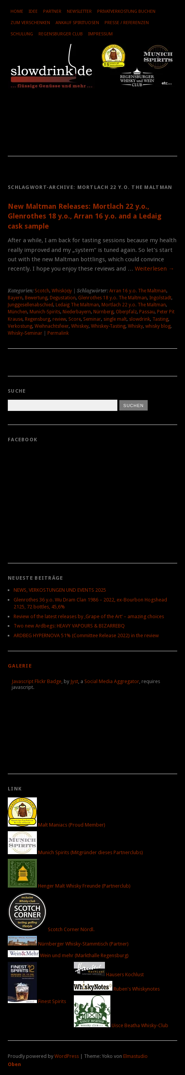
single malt (115, 319)
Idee (33, 11)
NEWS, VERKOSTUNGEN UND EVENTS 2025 (60, 590)
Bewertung (36, 298)
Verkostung (20, 326)
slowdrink (139, 319)
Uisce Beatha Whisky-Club (121, 1025)
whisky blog (158, 326)
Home (16, 11)
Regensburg (37, 319)
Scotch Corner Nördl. (51, 929)
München (17, 312)
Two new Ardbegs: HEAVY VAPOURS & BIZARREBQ (69, 626)
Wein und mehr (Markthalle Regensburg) (68, 955)
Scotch (42, 291)
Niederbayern (77, 312)
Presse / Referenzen (127, 22)
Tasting (160, 319)
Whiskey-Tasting (108, 326)
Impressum (100, 34)
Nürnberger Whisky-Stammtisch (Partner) (68, 944)
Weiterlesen (154, 268)
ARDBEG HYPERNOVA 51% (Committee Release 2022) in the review (86, 635)
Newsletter (79, 11)
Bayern (15, 298)
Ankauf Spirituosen (77, 22)
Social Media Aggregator (111, 681)
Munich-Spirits (45, 312)
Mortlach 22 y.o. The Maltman (133, 305)
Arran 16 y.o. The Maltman (137, 291)
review (59, 319)
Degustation (63, 298)
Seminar (92, 319)
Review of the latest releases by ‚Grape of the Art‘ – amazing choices (89, 616)
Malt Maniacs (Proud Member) (56, 825)
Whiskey (80, 326)
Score (74, 319)
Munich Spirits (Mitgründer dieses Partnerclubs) (75, 852)
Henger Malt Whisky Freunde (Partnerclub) (69, 886)
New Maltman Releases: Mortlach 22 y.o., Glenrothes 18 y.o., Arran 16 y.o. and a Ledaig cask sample (84, 216)
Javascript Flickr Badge (36, 681)
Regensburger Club (60, 34)
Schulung (21, 34)
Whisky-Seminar (25, 333)
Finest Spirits (37, 1001)
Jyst (74, 681)
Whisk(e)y (62, 291)
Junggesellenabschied (30, 305)
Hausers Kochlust (109, 974)
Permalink (58, 333)
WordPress (66, 1056)
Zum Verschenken (30, 22)
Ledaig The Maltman (77, 305)
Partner (52, 11)
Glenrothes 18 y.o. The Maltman (112, 298)
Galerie (20, 666)
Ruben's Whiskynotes (117, 989)
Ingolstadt (160, 298)
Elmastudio (135, 1056)
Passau (147, 312)
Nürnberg (103, 312)
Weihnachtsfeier (52, 326)
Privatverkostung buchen (126, 11)
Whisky (135, 326)
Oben (14, 1064)
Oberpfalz (126, 312)
